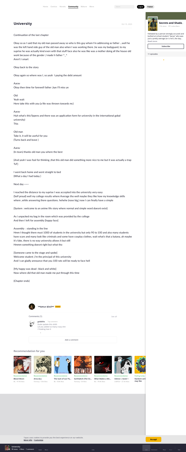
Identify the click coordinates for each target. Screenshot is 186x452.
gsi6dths (41, 321)
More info (28, 440)
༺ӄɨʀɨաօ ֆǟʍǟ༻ (46, 307)
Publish (150, 7)
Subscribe (166, 46)
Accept (153, 439)
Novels (63, 6)
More (92, 6)
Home (45, 6)
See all (114, 316)
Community (73, 6)
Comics (54, 6)
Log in (140, 7)
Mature (84, 6)
